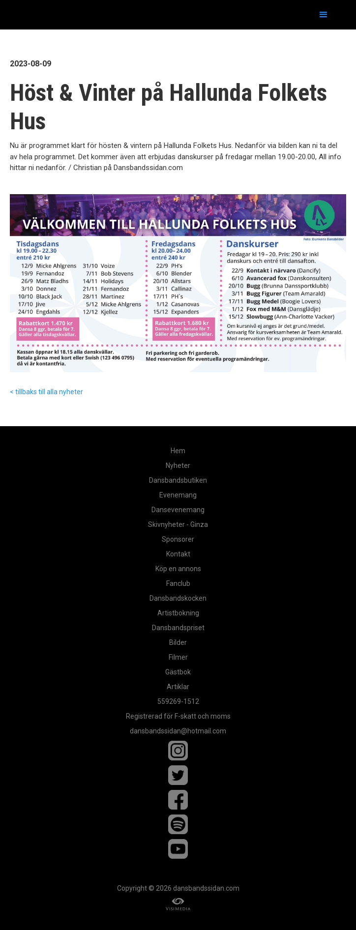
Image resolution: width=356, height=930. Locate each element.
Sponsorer (178, 539)
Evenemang (178, 495)
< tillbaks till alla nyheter (46, 392)
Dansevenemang (178, 510)
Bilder (178, 642)
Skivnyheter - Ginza (178, 524)
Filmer (178, 657)
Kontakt (178, 554)
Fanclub (178, 583)
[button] (323, 14)
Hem (178, 451)
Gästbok (178, 672)
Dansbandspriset (178, 628)
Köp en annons (178, 569)
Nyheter (178, 465)
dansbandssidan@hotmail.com (178, 731)
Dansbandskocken (178, 598)
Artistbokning (178, 613)
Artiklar (178, 687)
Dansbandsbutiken (178, 480)
